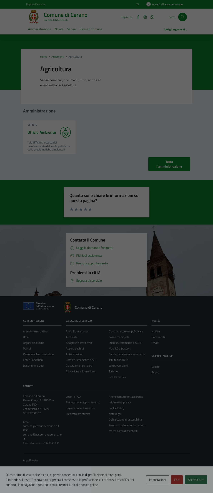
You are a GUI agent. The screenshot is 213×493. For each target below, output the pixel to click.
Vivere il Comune (91, 29)
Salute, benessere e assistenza (127, 354)
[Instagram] (143, 17)
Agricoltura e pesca (77, 331)
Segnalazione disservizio (80, 408)
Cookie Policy (116, 408)
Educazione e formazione (80, 371)
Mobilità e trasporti (120, 348)
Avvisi (155, 343)
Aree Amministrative (35, 331)
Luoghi (155, 366)
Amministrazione (39, 29)
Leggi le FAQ (73, 396)
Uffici (26, 337)
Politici (27, 348)
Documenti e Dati (33, 365)
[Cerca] (182, 17)
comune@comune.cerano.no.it (41, 426)
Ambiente (71, 337)
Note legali (115, 414)
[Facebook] (136, 17)
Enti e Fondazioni (33, 360)
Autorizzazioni (74, 354)
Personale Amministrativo (38, 354)
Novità (59, 29)
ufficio (32, 125)
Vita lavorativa (117, 377)
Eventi (155, 372)
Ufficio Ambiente (41, 132)
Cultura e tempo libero (79, 365)
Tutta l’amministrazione (169, 164)
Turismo (113, 371)
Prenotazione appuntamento (83, 402)
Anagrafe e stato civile (79, 343)
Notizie (156, 331)
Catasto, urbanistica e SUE (81, 360)
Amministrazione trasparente (126, 396)
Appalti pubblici (75, 348)
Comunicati (158, 337)
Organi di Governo (33, 343)
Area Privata (30, 460)
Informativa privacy (120, 402)
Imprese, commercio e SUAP (125, 343)
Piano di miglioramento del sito (127, 425)
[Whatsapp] (150, 17)
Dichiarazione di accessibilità (125, 419)
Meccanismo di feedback (123, 431)
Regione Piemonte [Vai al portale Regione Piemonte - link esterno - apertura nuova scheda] (35, 4)
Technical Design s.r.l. (47, 483)
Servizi (71, 29)
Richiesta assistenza (78, 414)
